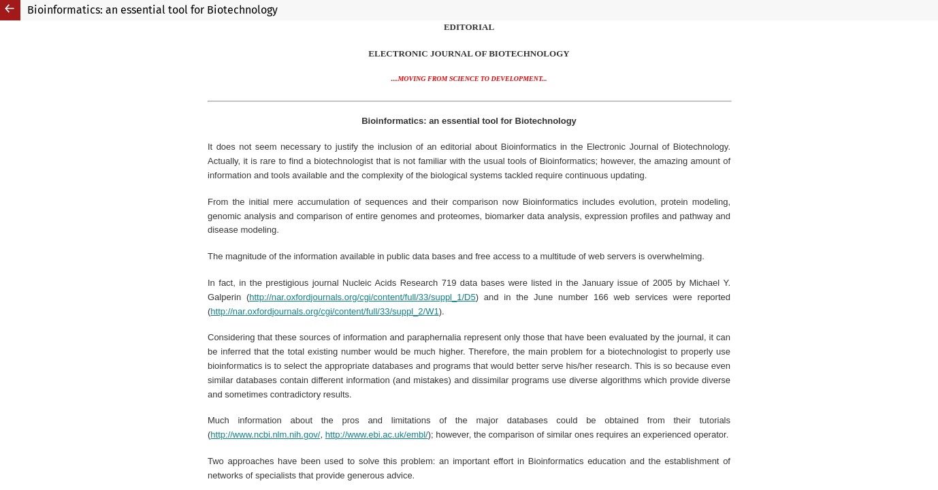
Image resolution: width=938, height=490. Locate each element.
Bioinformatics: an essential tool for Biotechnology (152, 9)
